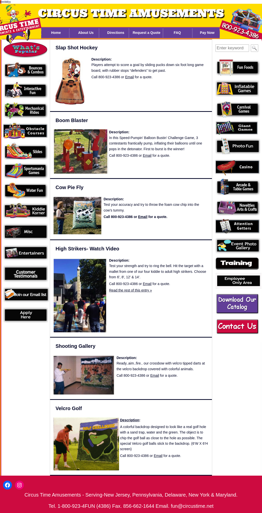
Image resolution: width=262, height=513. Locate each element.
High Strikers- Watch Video (87, 248)
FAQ (177, 33)
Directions (115, 33)
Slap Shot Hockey (77, 47)
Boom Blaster (72, 120)
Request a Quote (146, 33)
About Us (86, 33)
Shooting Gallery (75, 346)
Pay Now (207, 33)
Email (129, 77)
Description (129, 420)
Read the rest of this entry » (130, 290)
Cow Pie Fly (69, 187)
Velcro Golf (69, 408)
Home (56, 33)
